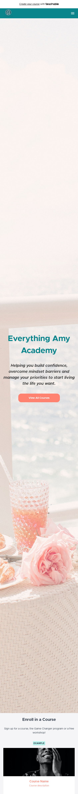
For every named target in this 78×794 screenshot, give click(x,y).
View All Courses (39, 398)
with (39, 4)
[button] (73, 13)
